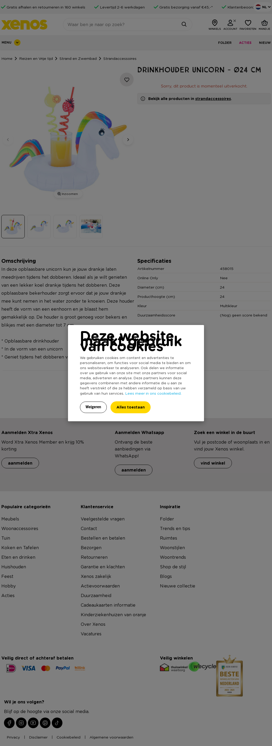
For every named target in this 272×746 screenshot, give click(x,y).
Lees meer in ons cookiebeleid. (153, 393)
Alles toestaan (130, 407)
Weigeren (93, 407)
